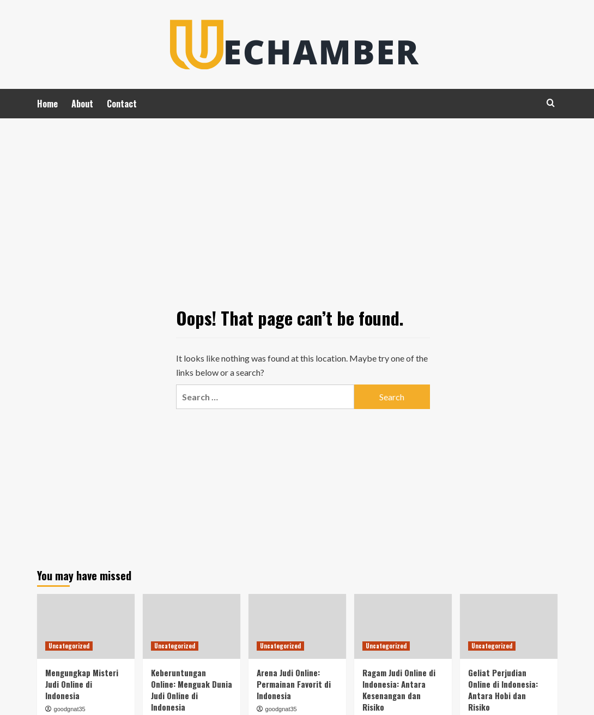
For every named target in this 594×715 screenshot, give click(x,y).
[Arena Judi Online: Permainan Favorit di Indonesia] (297, 626)
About (82, 103)
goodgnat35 (70, 709)
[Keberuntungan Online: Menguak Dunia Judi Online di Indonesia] (191, 626)
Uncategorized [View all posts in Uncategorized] (69, 645)
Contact (122, 103)
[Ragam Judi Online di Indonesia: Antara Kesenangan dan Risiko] (403, 626)
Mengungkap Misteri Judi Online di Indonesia (81, 683)
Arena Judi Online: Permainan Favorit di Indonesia (294, 683)
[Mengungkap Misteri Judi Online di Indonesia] (86, 626)
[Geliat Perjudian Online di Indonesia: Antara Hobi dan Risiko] (508, 626)
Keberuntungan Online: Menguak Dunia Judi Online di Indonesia (191, 689)
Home (47, 103)
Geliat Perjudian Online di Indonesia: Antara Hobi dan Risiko (503, 689)
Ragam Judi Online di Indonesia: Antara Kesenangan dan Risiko (398, 689)
